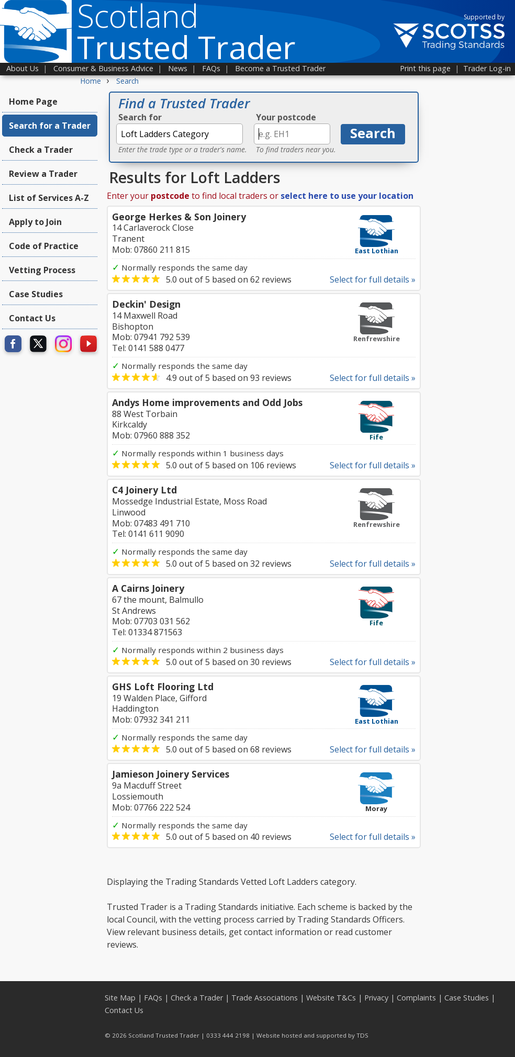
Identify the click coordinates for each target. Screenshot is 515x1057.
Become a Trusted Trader (280, 68)
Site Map (120, 998)
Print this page (425, 68)
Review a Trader (43, 173)
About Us (22, 68)
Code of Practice (44, 246)
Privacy (376, 998)
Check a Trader (41, 149)
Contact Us (32, 318)
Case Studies (36, 294)
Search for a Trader (50, 125)
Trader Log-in (487, 68)
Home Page (33, 101)
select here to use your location (347, 195)
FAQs (211, 68)
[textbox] (179, 133)
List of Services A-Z (49, 198)
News (177, 68)
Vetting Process (42, 270)
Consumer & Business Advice (103, 68)
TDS (362, 1035)
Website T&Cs (331, 998)
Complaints (416, 998)
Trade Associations (264, 998)
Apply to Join (35, 222)
